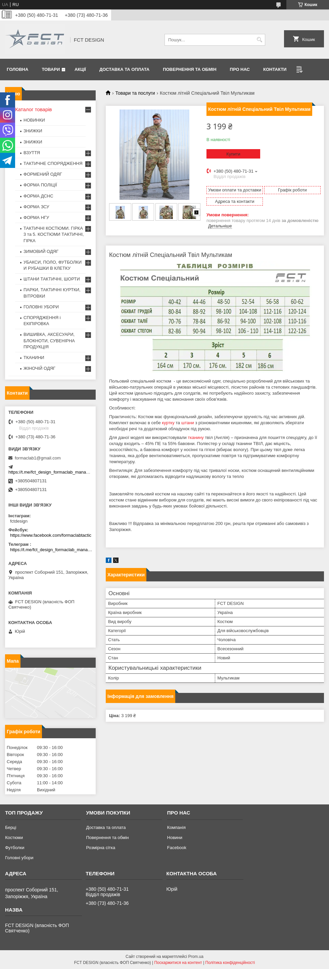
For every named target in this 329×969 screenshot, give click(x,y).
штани (187, 422)
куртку (168, 422)
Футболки (14, 847)
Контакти (275, 69)
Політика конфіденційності (230, 962)
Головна (17, 69)
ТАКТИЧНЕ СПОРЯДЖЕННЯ (53, 163)
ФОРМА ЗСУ (36, 206)
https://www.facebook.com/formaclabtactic (50, 535)
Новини (174, 837)
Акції (80, 69)
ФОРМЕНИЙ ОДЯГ (42, 174)
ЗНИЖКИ (32, 130)
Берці (10, 827)
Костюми (14, 837)
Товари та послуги (135, 93)
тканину (195, 437)
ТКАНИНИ (33, 357)
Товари (51, 69)
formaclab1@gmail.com (38, 457)
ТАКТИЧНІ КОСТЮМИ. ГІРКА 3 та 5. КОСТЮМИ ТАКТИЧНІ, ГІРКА (53, 234)
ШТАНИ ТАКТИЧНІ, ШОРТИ (51, 278)
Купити (233, 154)
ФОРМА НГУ (36, 217)
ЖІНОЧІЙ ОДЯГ (39, 368)
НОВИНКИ (34, 120)
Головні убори (19, 857)
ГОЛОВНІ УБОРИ (41, 306)
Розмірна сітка (100, 847)
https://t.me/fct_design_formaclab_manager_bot (54, 472)
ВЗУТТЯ (31, 152)
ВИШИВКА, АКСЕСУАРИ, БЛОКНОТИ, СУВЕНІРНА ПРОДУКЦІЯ (49, 340)
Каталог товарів (33, 109)
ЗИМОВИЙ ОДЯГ (40, 251)
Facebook (176, 847)
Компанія (176, 827)
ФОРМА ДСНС (38, 196)
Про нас (240, 69)
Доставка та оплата (124, 69)
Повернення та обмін (189, 69)
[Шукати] (259, 40)
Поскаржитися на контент (178, 962)
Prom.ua (195, 956)
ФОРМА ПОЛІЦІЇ (40, 184)
